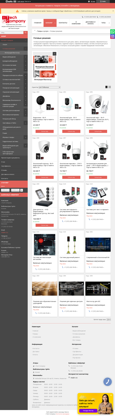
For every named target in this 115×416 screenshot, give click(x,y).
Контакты (4, 178)
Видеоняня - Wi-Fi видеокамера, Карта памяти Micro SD (43, 119)
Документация (78, 355)
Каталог (49, 23)
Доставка (36, 351)
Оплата (35, 355)
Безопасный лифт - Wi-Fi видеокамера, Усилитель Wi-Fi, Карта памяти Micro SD (97, 119)
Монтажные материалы (11, 115)
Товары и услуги (42, 31)
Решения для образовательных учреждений (44, 302)
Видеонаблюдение (9, 57)
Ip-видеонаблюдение (10, 61)
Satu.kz (67, 412)
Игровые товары (8, 137)
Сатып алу (44, 131)
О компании (76, 23)
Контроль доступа (9, 84)
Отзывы (4, 170)
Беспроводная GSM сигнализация (9, 70)
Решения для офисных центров (71, 301)
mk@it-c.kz (4, 232)
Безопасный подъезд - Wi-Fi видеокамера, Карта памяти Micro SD (43, 165)
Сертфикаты (77, 351)
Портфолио (76, 358)
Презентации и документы (10, 158)
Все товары (77, 340)
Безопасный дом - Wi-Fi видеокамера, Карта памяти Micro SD (70, 119)
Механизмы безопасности (12, 100)
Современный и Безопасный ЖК (97, 257)
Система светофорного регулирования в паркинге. (69, 210)
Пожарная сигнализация (11, 88)
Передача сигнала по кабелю (13, 75)
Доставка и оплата (7, 174)
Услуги (5, 44)
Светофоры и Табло (9, 123)
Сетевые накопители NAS (11, 79)
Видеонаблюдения (79, 331)
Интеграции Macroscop (12, 53)
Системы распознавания (11, 110)
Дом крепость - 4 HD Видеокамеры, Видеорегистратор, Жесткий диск (43, 212)
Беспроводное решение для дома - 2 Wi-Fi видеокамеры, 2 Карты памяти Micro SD (97, 165)
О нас (3, 162)
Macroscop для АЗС (93, 301)
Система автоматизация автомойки (42, 258)
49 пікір (93, 1)
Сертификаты (6, 166)
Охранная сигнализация (11, 92)
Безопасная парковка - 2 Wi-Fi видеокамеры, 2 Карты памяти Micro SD (71, 165)
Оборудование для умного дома (12, 128)
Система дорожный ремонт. (70, 257)
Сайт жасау (20, 1)
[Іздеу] (25, 32)
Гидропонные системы (10, 141)
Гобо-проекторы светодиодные (8, 153)
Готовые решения (9, 49)
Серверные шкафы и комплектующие (10, 105)
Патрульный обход (9, 119)
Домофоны (6, 96)
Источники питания (9, 65)
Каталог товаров (7, 40)
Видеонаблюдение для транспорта (10, 146)
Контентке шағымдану (62, 414)
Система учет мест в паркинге (97, 210)
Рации (5, 133)
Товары (35, 334)
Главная (37, 23)
